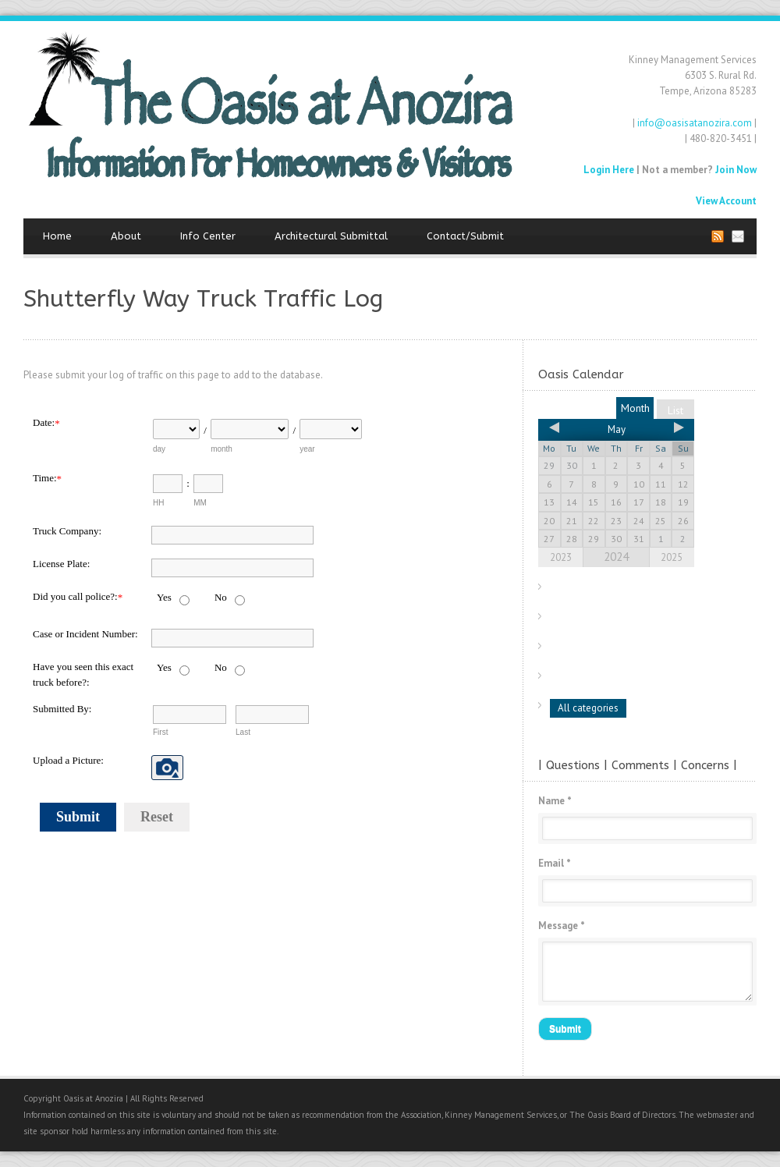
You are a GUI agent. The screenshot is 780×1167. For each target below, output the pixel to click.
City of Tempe (588, 619)
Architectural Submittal (331, 236)
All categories (588, 708)
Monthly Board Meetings (611, 589)
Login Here (608, 169)
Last (243, 732)
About (126, 236)
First (160, 732)
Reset (156, 817)
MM (200, 502)
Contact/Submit (465, 236)
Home (57, 236)
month (221, 449)
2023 (561, 557)
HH (158, 502)
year (307, 449)
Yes (164, 597)
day (159, 449)
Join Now (736, 169)
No (220, 597)
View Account (726, 201)
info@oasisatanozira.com (694, 122)
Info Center (208, 236)
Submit (78, 817)
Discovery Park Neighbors (613, 648)
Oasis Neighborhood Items (616, 678)
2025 (671, 557)
